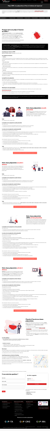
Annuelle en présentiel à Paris (6, 404)
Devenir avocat (16, 404)
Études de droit (28, 404)
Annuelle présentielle (20, 19)
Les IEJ (27, 409)
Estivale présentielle (35, 19)
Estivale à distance (42, 19)
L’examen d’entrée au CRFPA (18, 406)
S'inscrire (48, 19)
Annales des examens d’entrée (18, 409)
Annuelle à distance (27, 19)
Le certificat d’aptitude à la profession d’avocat (19, 417)
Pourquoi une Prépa (12, 19)
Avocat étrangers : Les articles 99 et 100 (19, 413)
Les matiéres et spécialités (30, 406)
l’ (39, 12)
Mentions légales (39, 428)
